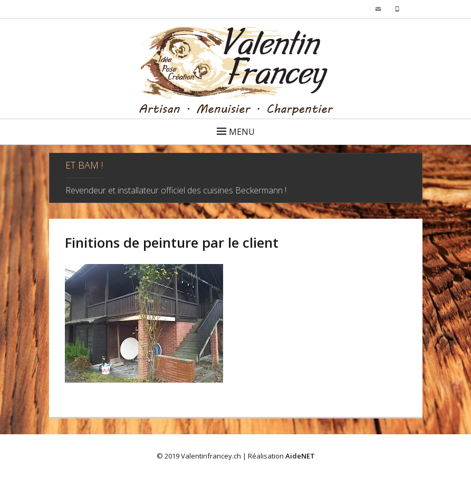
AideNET (300, 456)
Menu (242, 132)
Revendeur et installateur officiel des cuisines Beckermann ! (175, 190)
